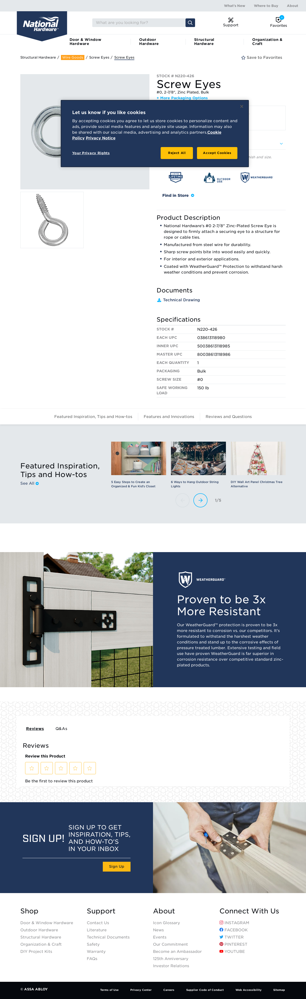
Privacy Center (141, 990)
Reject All (177, 153)
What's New (234, 6)
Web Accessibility (248, 990)
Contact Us (98, 923)
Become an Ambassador (177, 951)
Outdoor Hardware (149, 42)
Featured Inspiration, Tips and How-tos (93, 416)
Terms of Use (109, 990)
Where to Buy (266, 6)
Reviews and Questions (229, 416)
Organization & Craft (267, 42)
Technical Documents (108, 937)
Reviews (35, 728)
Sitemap (279, 990)
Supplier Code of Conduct (205, 990)
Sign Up (116, 866)
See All (29, 483)
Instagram (234, 923)
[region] (155, 133)
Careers (168, 990)
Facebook (233, 930)
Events (159, 937)
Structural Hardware (204, 42)
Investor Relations (171, 966)
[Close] (241, 106)
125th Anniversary (170, 958)
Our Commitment (170, 944)
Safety (93, 944)
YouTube (232, 951)
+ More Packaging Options (182, 98)
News (158, 930)
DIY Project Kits (36, 951)
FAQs (92, 958)
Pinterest (233, 944)
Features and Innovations (169, 416)
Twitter (231, 937)
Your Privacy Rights (91, 153)
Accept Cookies (217, 153)
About (292, 6)
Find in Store (178, 195)
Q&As (61, 728)
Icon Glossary (166, 923)
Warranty (96, 951)
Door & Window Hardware (85, 42)
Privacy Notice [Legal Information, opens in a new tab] (100, 138)
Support (101, 911)
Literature (97, 930)
